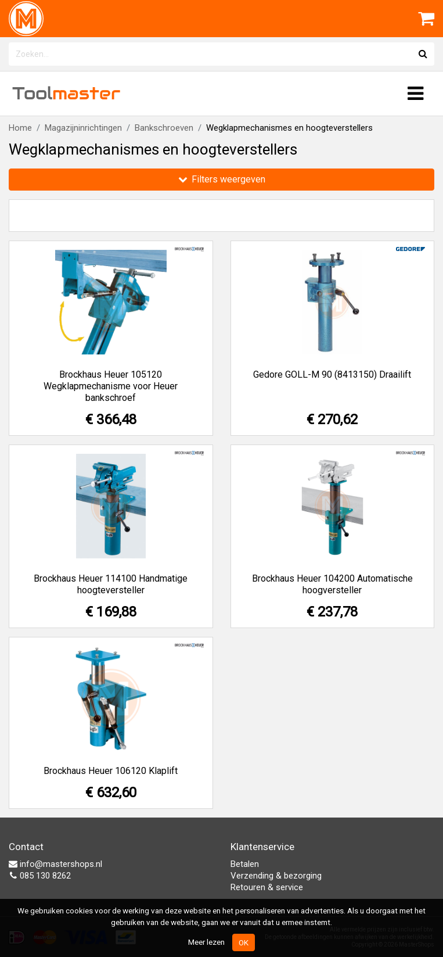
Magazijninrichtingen (83, 128)
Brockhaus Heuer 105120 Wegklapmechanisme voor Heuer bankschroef (111, 386)
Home (20, 128)
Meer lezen (206, 942)
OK (243, 942)
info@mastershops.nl (55, 864)
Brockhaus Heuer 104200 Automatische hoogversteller (332, 584)
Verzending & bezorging (276, 875)
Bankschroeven (164, 128)
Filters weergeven (221, 179)
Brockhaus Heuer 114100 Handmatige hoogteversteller (111, 584)
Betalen (244, 864)
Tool (66, 93)
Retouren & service (266, 887)
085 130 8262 (40, 875)
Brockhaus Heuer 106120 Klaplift (111, 770)
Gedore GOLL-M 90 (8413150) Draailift (332, 374)
